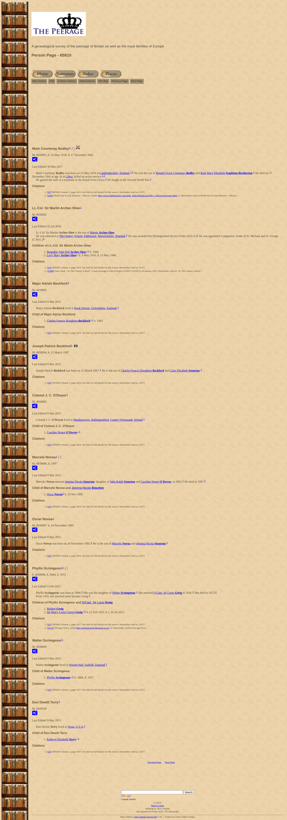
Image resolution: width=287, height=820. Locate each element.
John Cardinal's (140, 817)
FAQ (51, 81)
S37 (49, 192)
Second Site (152, 817)
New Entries (39, 81)
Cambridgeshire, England (115, 173)
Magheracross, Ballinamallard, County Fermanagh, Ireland (107, 419)
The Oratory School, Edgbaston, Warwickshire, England (92, 236)
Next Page (137, 81)
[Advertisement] (157, 112)
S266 (50, 195)
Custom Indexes (66, 81)
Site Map (103, 81)
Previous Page (119, 81)
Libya (69, 176)
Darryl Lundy (157, 805)
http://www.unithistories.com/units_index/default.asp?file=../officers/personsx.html (137, 195)
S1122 (51, 628)
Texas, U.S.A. (76, 726)
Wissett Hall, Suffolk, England (87, 664)
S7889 (51, 271)
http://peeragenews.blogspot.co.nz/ (92, 628)
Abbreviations (87, 81)
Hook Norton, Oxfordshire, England (95, 308)
